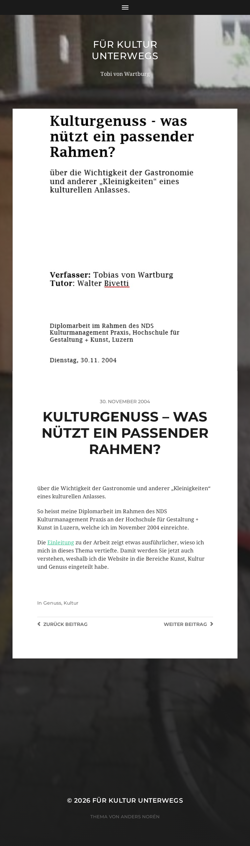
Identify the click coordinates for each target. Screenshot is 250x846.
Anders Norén (140, 816)
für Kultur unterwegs (125, 50)
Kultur (71, 603)
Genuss (52, 603)
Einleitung (60, 542)
